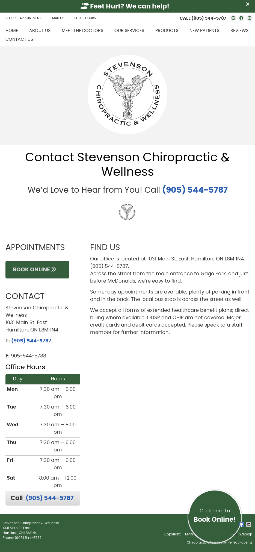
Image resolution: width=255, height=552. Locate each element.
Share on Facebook (242, 524)
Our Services (129, 30)
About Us (40, 30)
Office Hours (85, 18)
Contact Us (19, 39)
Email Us (57, 18)
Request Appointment (23, 18)
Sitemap (245, 534)
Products (166, 30)
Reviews (239, 30)
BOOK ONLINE (37, 269)
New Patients (204, 30)
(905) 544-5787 (208, 18)
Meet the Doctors (82, 30)
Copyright (172, 534)
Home (11, 30)
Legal (189, 534)
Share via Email (249, 524)
